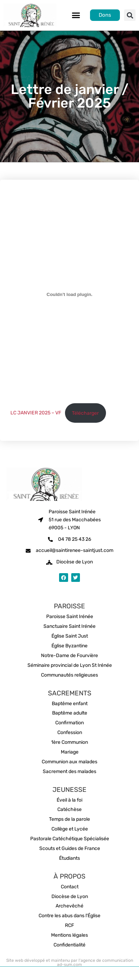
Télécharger (85, 413)
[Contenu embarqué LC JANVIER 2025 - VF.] (69, 294)
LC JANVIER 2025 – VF (35, 413)
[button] (76, 15)
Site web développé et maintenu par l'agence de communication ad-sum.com (69, 962)
